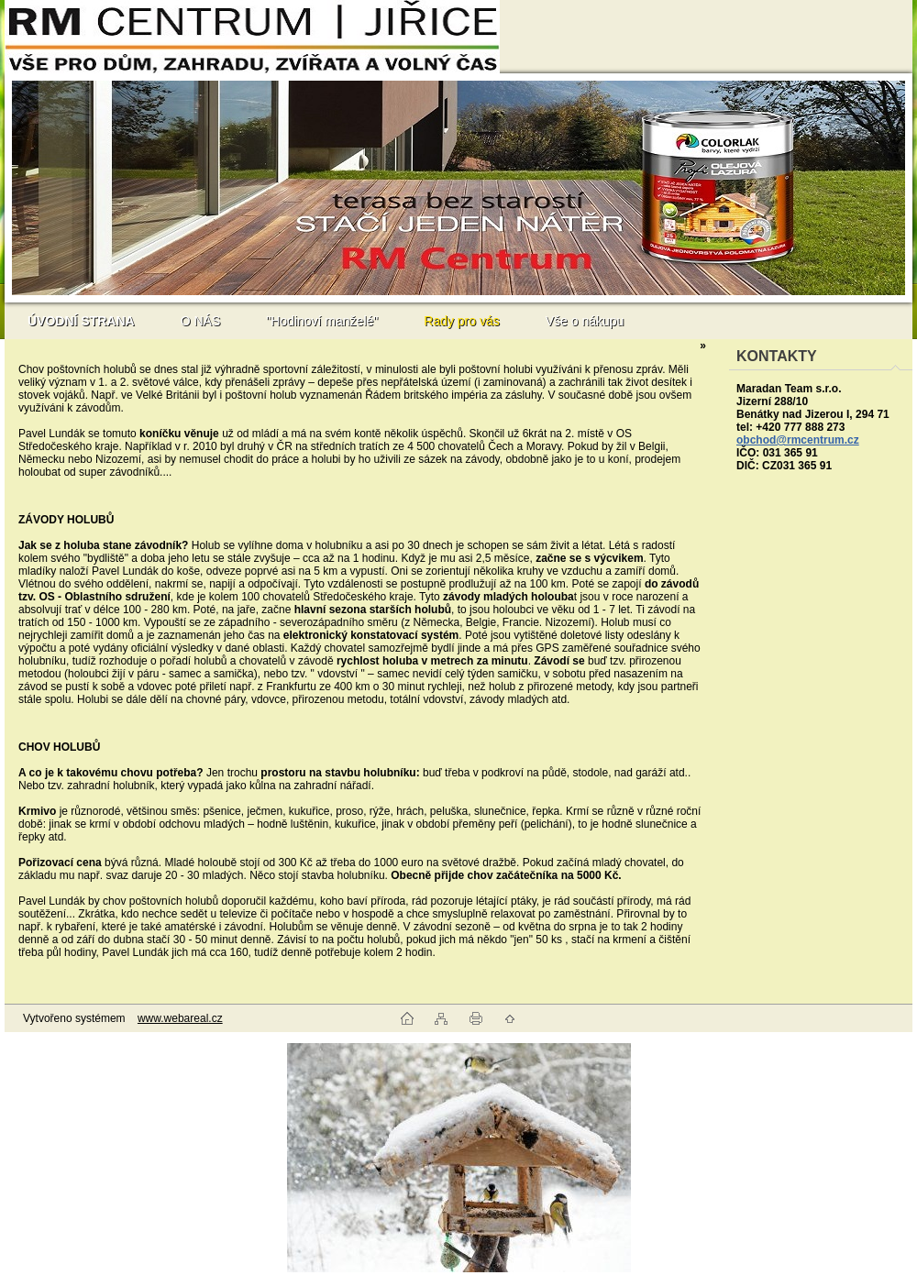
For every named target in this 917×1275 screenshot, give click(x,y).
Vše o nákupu (585, 320)
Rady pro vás (461, 320)
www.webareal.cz (180, 1018)
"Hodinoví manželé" (322, 320)
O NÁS (201, 320)
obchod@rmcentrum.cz (797, 440)
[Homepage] (81, 320)
